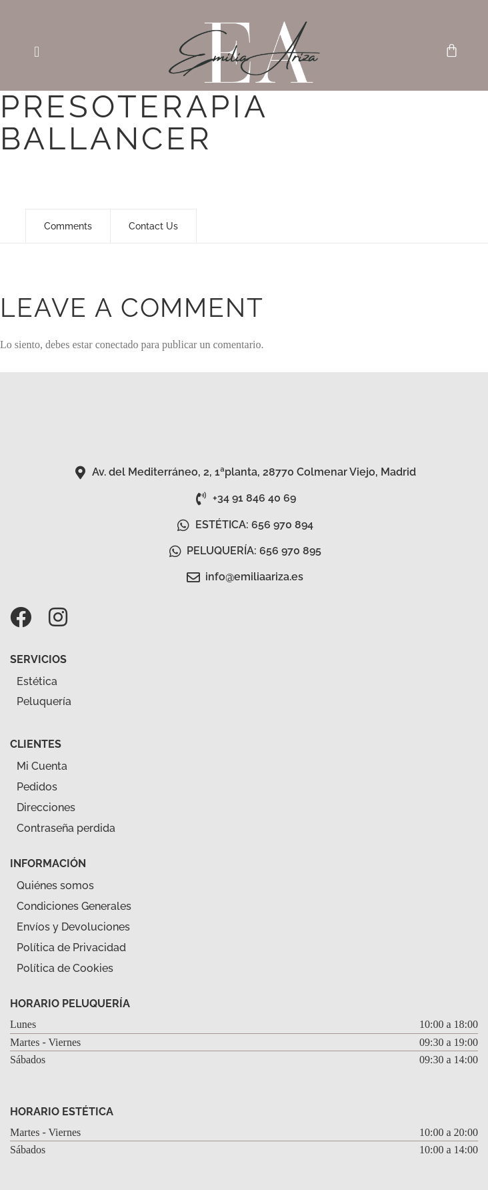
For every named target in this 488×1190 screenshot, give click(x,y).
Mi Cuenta (42, 766)
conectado (117, 344)
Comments (68, 226)
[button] (36, 51)
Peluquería (51, 702)
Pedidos (37, 786)
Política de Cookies (65, 968)
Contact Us (153, 226)
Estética (44, 681)
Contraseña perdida (66, 828)
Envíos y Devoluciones (73, 927)
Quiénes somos (55, 885)
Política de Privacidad (71, 947)
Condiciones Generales (74, 906)
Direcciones (46, 807)
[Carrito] (451, 50)
